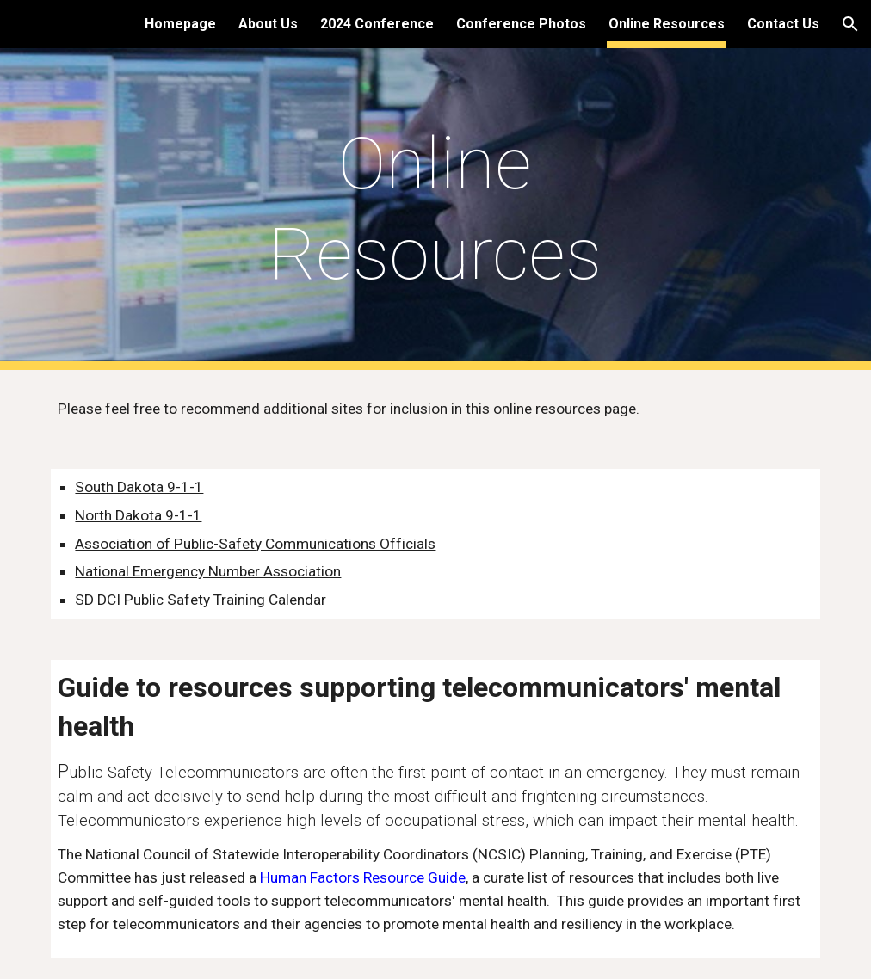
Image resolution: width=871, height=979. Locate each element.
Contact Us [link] (783, 23)
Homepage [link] (180, 23)
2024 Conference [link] (377, 23)
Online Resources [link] (666, 23)
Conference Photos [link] (521, 23)
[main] (435, 209)
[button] (850, 24)
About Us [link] (268, 23)
